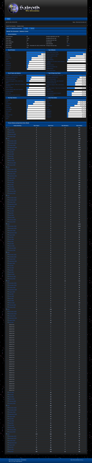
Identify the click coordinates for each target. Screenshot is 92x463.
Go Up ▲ (81, 459)
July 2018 (11, 418)
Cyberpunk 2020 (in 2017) (12, 77)
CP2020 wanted (9, 91)
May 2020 (11, 298)
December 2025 (12, 141)
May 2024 (11, 184)
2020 (8, 280)
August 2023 (12, 206)
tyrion (7, 59)
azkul (7, 113)
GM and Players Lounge (51, 56)
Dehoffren (8, 69)
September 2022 (13, 232)
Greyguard (8, 65)
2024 (8, 167)
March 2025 (11, 160)
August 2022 (12, 235)
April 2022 (11, 243)
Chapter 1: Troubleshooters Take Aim (14, 75)
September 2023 (13, 204)
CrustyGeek (8, 57)
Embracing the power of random (13, 95)
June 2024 (11, 182)
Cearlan (7, 116)
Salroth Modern (49, 68)
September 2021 (13, 261)
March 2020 (11, 302)
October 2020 (12, 287)
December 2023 (12, 197)
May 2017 (11, 451)
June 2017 (11, 449)
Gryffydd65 (8, 63)
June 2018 (11, 420)
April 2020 (11, 300)
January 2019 (12, 403)
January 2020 (12, 307)
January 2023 (12, 221)
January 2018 (12, 431)
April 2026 (11, 130)
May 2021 (11, 270)
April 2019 (11, 396)
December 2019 (12, 311)
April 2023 (11, 215)
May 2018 (11, 423)
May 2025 (11, 156)
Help (71, 459)
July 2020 (11, 294)
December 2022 (12, 226)
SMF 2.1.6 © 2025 (12, 461)
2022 (8, 224)
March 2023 (11, 217)
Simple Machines (19, 461)
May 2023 (11, 213)
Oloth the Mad (9, 114)
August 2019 (12, 320)
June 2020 (11, 296)
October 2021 (12, 259)
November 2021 (12, 256)
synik (7, 52)
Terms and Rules (76, 459)
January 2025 (12, 165)
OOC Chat (8, 93)
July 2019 (11, 322)
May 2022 (11, 241)
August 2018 (12, 416)
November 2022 (12, 228)
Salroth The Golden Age (51, 66)
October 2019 (12, 316)
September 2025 (13, 147)
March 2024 (11, 189)
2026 (8, 127)
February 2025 (12, 162)
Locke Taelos (9, 109)
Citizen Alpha (49, 57)
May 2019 (11, 394)
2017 (8, 434)
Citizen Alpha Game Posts (52, 52)
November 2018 (12, 410)
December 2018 (12, 407)
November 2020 (12, 285)
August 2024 (12, 178)
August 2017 (12, 445)
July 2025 (11, 151)
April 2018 (11, 425)
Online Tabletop (49, 59)
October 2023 (12, 202)
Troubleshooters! (50, 95)
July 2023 (11, 208)
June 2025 (11, 154)
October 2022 (12, 230)
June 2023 (11, 210)
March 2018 (11, 427)
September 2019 (13, 318)
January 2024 (12, 193)
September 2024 (13, 176)
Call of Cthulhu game (10, 79)
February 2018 (12, 429)
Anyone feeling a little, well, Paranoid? (14, 89)
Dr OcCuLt (8, 67)
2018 (8, 405)
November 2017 (12, 438)
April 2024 (11, 186)
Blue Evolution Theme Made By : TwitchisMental (17, 459)
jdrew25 (7, 54)
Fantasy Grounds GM (51, 82)
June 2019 (11, 392)
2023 (8, 195)
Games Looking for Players (52, 54)
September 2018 (13, 414)
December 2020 (12, 283)
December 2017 (12, 436)
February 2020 (12, 305)
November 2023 (12, 200)
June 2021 (11, 267)
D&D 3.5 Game (9, 87)
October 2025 (12, 145)
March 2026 (11, 132)
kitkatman (8, 56)
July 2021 (11, 265)
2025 (8, 138)
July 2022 (11, 237)
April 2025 (11, 158)
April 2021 (11, 272)
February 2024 (12, 191)
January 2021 (12, 278)
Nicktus (68, 43)
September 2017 (13, 442)
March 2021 (11, 274)
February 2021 (12, 276)
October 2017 (12, 440)
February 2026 (12, 134)
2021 (8, 252)
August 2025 (12, 149)
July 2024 (11, 180)
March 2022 (11, 245)
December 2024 (12, 169)
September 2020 (13, 289)
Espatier (8, 61)
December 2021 (12, 254)
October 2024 (12, 173)
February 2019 (12, 401)
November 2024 (12, 171)
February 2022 (12, 248)
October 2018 (12, 412)
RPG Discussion (50, 64)
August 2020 (12, 291)
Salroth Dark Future (50, 70)
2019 (8, 309)
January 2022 (12, 250)
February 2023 (12, 219)
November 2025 (12, 143)
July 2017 (11, 447)
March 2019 (11, 399)
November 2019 (12, 313)
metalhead (48, 113)
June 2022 (11, 239)
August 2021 (12, 263)
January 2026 (12, 136)
